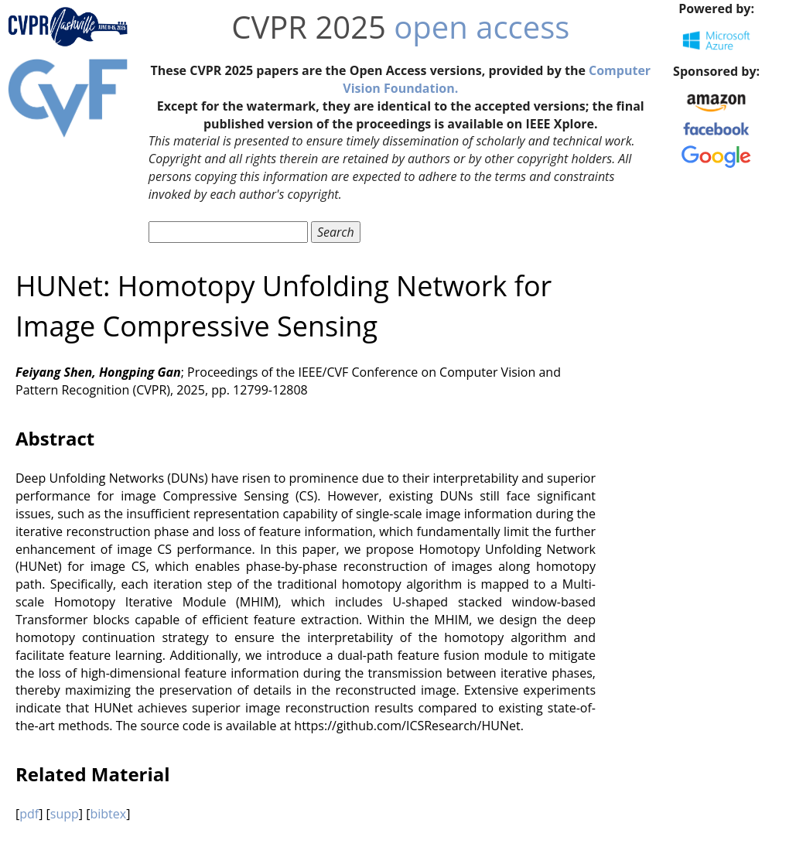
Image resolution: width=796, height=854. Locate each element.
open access (481, 26)
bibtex (108, 813)
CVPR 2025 (308, 26)
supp (64, 813)
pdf (29, 813)
